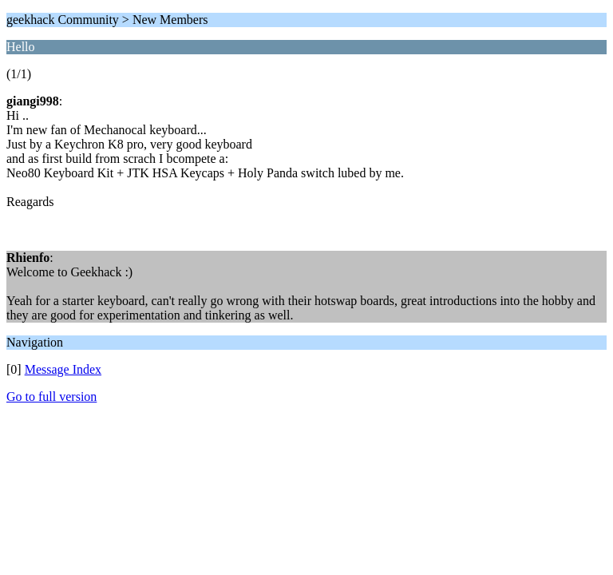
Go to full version (51, 396)
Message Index (63, 369)
